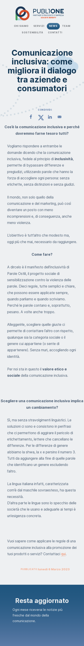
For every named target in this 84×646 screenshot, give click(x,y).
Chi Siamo (21, 26)
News (53, 26)
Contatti (55, 32)
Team (66, 26)
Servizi (39, 26)
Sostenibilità (32, 32)
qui (63, 554)
